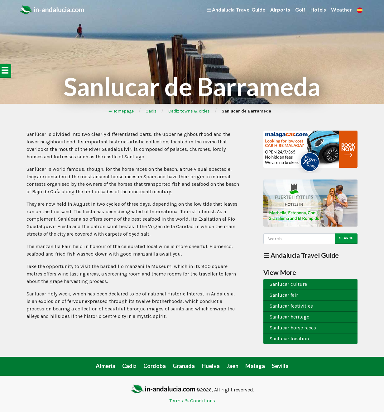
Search (346, 238)
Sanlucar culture (288, 284)
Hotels (318, 9)
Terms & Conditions (192, 401)
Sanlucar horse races (293, 328)
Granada (184, 365)
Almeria (105, 365)
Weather (341, 9)
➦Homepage (121, 111)
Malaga (255, 365)
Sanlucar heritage (289, 317)
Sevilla (280, 365)
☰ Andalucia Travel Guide (236, 9)
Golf (300, 9)
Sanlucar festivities (291, 306)
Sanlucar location (289, 339)
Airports (280, 9)
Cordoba (154, 365)
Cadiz (151, 111)
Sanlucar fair (284, 295)
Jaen (232, 365)
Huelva (211, 365)
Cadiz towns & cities (189, 111)
